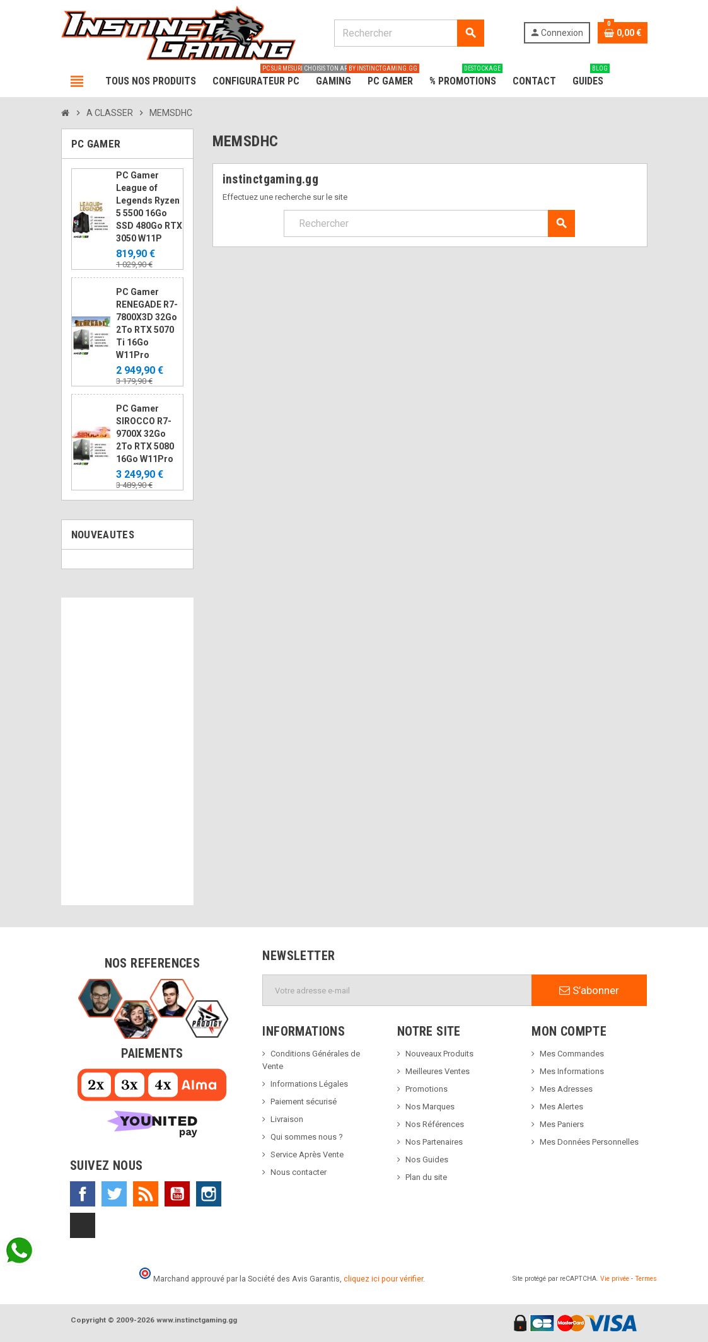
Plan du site (426, 1177)
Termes (646, 1279)
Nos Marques (430, 1106)
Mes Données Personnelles (589, 1142)
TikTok (82, 1225)
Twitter (114, 1193)
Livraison (286, 1119)
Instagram (208, 1193)
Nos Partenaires (434, 1142)
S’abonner (589, 990)
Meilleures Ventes (437, 1071)
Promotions (426, 1089)
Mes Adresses (566, 1089)
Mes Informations (572, 1071)
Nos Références (434, 1124)
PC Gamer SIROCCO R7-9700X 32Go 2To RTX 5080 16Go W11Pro (145, 433)
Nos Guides (426, 1159)
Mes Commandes (572, 1053)
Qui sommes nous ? (306, 1137)
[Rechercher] (409, 33)
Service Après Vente (307, 1154)
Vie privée (614, 1279)
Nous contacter (298, 1172)
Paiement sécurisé (303, 1101)
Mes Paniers (562, 1124)
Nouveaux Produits (439, 1053)
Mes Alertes (561, 1106)
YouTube (177, 1193)
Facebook (82, 1193)
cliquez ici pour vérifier (383, 1278)
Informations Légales (309, 1084)
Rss (145, 1193)
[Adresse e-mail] (397, 990)
